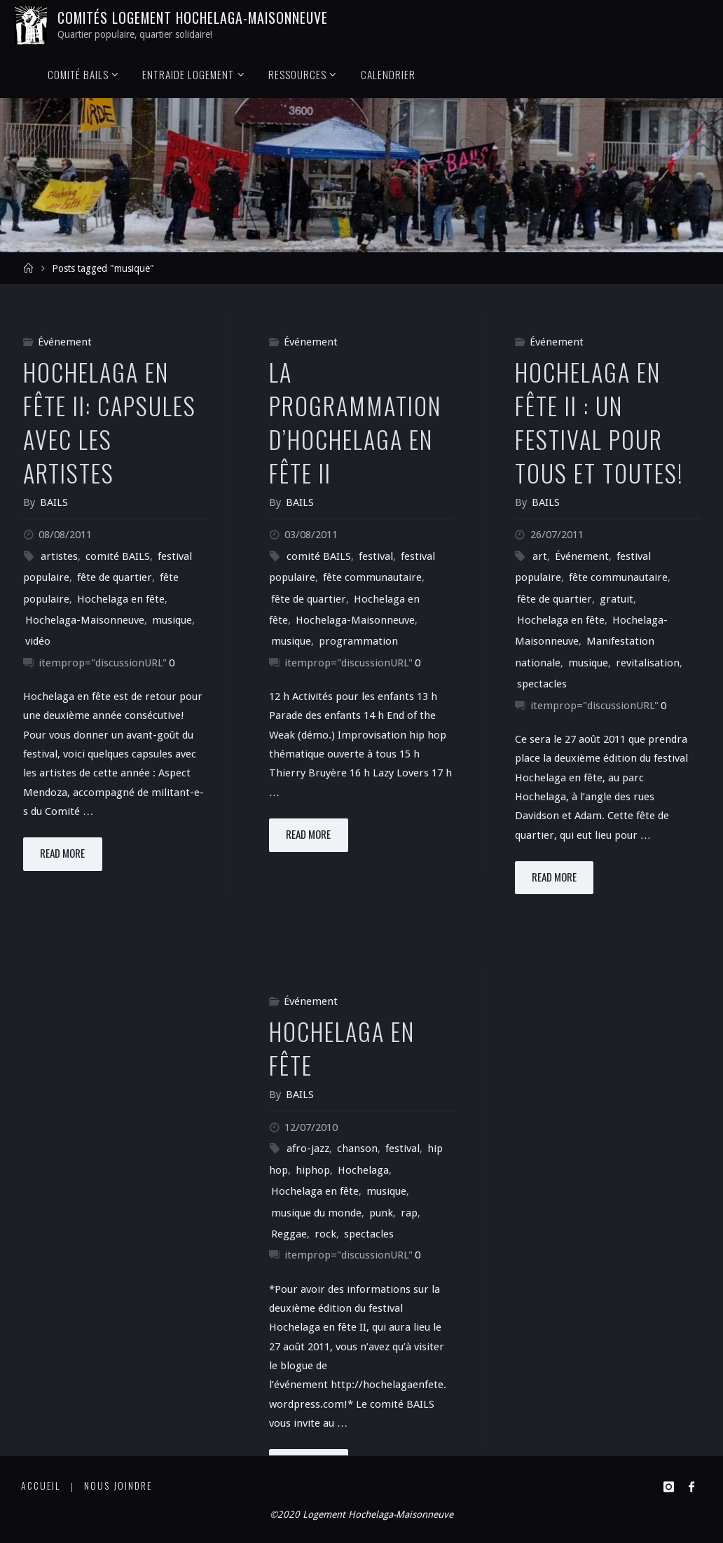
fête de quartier (114, 577)
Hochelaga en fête (121, 599)
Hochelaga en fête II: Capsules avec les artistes (109, 422)
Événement (65, 342)
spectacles (542, 684)
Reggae (289, 1234)
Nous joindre (118, 1486)
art (539, 556)
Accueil (40, 1486)
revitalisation (648, 663)
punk (381, 1213)
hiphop (313, 1170)
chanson (357, 1148)
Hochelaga (363, 1170)
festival (376, 556)
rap (409, 1213)
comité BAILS (117, 556)
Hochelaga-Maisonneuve (84, 620)
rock (325, 1234)
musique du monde (316, 1213)
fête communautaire (372, 577)
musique (172, 620)
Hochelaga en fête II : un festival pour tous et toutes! (599, 422)
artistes (59, 556)
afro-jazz (308, 1148)
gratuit (616, 599)
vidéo (37, 641)
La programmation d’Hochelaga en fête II (355, 422)
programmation (358, 641)
